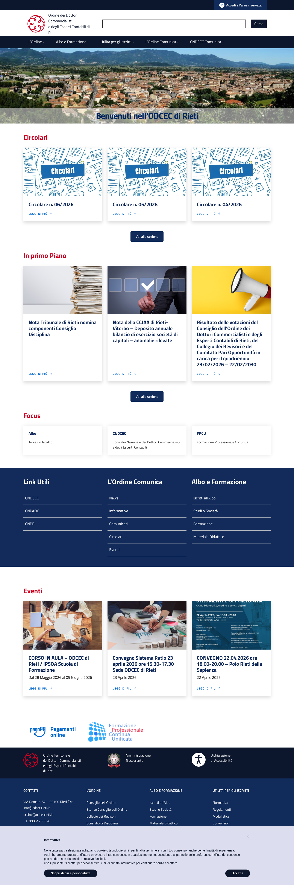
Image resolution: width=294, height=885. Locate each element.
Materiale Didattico (208, 537)
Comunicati (118, 524)
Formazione (203, 524)
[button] (247, 836)
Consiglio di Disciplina (102, 823)
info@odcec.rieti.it (36, 807)
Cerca (258, 24)
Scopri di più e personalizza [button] (70, 873)
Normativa (220, 802)
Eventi (114, 549)
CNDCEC (32, 498)
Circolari (115, 537)
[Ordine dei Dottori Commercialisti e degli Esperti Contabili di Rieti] (64, 23)
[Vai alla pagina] (53, 731)
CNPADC (32, 511)
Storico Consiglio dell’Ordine (106, 809)
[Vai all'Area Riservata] (240, 5)
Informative (118, 511)
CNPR (30, 524)
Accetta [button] (237, 873)
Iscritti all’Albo (204, 498)
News (113, 498)
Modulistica (221, 816)
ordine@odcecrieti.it (38, 814)
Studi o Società (205, 511)
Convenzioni (221, 823)
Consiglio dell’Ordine (101, 802)
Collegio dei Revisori (101, 816)
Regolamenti (222, 809)
